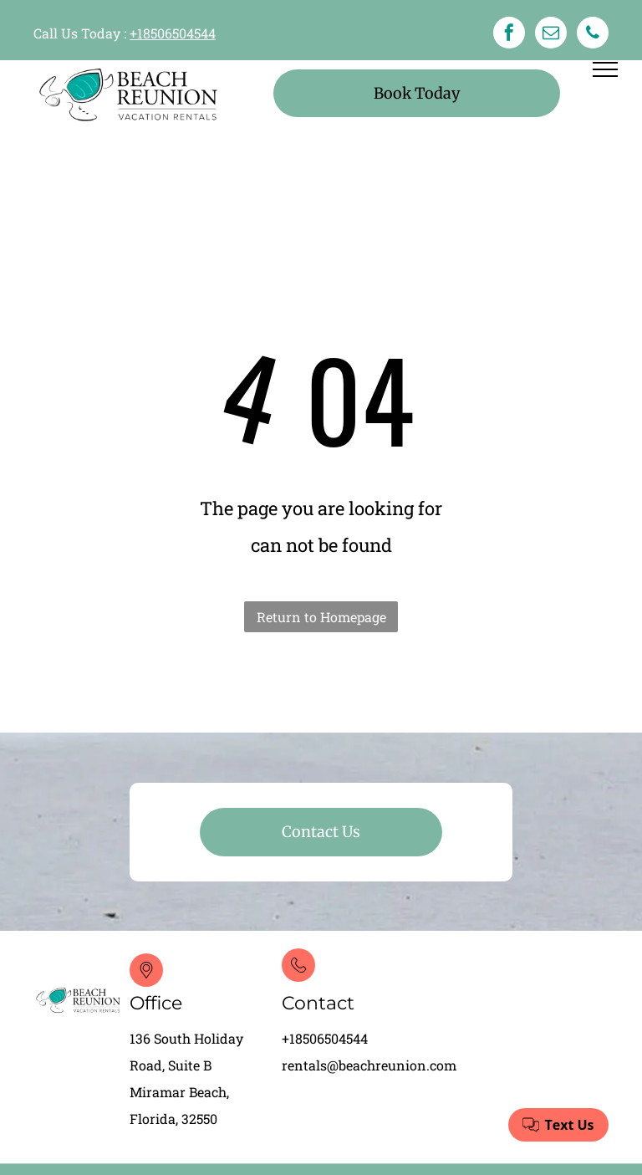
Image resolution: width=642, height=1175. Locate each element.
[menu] (605, 69)
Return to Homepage (321, 617)
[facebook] (509, 35)
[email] (551, 35)
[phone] (593, 35)
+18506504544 (173, 33)
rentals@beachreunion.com (369, 1065)
